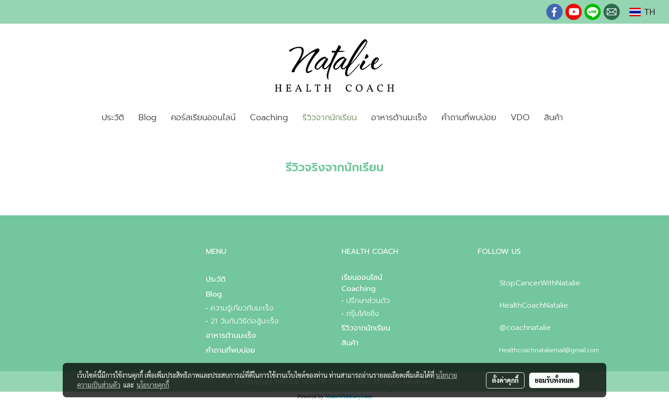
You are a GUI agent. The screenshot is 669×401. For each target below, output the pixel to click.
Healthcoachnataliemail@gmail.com (549, 350)
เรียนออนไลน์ (361, 277)
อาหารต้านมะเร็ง (399, 117)
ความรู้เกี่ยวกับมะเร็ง (242, 308)
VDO (520, 117)
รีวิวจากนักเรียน (329, 117)
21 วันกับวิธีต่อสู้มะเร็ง (244, 321)
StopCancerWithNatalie (539, 283)
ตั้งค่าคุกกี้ (505, 380)
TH (642, 12)
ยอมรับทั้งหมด (554, 380)
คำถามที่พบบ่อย (468, 117)
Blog (147, 117)
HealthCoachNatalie (533, 305)
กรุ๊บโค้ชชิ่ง (362, 313)
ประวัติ (113, 117)
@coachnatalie (525, 327)
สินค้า (553, 117)
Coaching (269, 117)
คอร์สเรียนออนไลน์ (203, 117)
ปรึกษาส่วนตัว (368, 300)
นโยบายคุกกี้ (153, 385)
